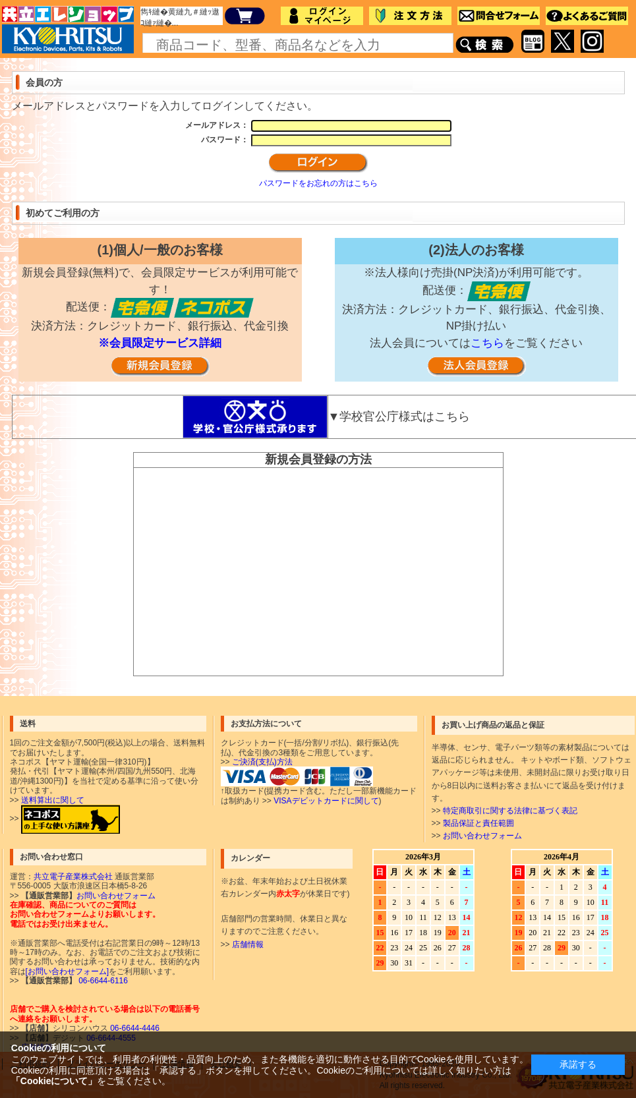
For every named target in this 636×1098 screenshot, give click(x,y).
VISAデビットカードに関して (326, 800)
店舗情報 (248, 944)
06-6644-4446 (133, 1028)
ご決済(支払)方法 (262, 761)
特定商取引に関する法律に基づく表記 (510, 810)
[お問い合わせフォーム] (67, 971)
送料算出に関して (52, 800)
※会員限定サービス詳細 (159, 343)
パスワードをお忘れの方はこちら (318, 183)
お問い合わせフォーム (482, 835)
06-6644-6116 (102, 980)
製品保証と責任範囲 (478, 823)
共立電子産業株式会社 (73, 876)
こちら (487, 343)
